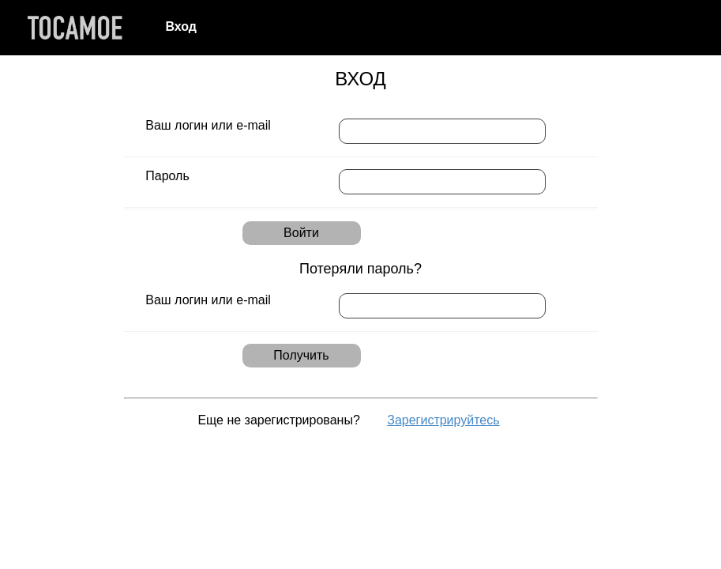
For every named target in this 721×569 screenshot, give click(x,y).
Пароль (167, 176)
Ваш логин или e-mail (208, 125)
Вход (181, 26)
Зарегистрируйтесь (443, 420)
